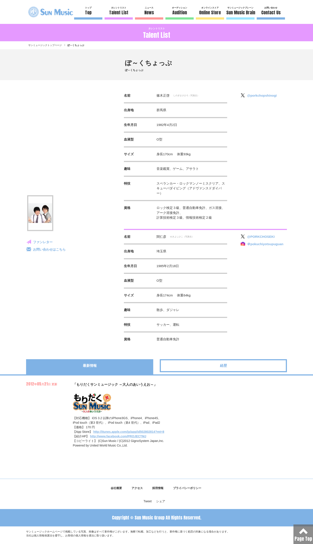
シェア (160, 501)
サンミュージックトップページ (45, 45)
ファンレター (43, 242)
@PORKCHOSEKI (261, 236)
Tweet (147, 501)
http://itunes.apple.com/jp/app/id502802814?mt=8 (128, 431)
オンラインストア (210, 11)
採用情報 (157, 488)
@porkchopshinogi (262, 95)
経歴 (223, 365)
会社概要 (116, 488)
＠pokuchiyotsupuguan (265, 244)
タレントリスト (119, 11)
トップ (88, 11)
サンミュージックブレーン (240, 11)
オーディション (179, 11)
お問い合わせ (271, 11)
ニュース (149, 11)
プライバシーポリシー (187, 488)
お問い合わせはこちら (49, 249)
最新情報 (90, 365)
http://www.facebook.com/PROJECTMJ (118, 436)
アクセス (137, 488)
